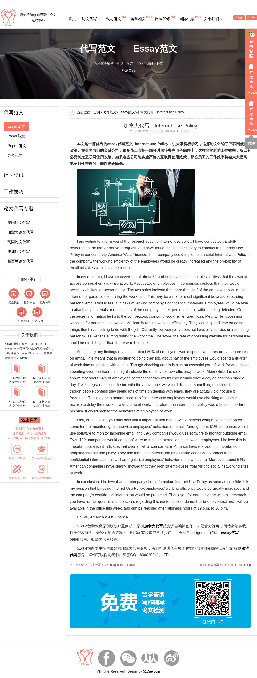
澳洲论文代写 (18, 252)
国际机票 (187, 19)
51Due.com (151, 671)
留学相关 (140, 19)
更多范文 (14, 155)
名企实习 (29, 420)
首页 (72, 19)
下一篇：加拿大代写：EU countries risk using (222, 565)
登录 (239, 18)
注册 (251, 18)
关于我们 (213, 19)
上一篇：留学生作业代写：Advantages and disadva (102, 565)
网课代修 (162, 19)
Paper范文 (16, 136)
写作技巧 (14, 191)
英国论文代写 (18, 242)
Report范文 (16, 146)
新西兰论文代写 (20, 261)
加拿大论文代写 (20, 232)
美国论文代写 (18, 223)
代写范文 (115, 19)
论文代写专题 (18, 208)
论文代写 (91, 19)
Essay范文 (16, 126)
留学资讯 (14, 175)
